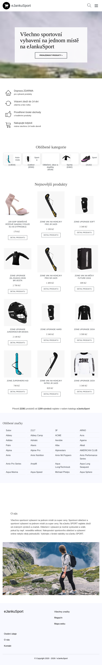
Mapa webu (59, 624)
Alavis (34, 445)
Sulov (8, 430)
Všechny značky (62, 611)
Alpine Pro (36, 450)
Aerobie (59, 440)
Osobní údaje (10, 634)
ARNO (83, 430)
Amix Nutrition (37, 455)
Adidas (9, 440)
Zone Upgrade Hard (51, 329)
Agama (83, 440)
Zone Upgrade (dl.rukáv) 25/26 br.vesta (18, 278)
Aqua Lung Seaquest (85, 465)
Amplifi (34, 463)
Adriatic (34, 440)
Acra (82, 435)
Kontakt (7, 646)
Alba (58, 445)
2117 (33, 430)
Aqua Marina (12, 472)
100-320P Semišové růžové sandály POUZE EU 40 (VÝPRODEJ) (17, 224)
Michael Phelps (63, 472)
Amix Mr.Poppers (64, 455)
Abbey (9, 435)
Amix (8, 455)
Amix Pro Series (13, 463)
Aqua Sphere (86, 472)
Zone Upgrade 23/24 (84, 329)
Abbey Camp (37, 435)
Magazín (58, 617)
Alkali (83, 445)
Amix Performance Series (89, 457)
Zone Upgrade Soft (84, 222)
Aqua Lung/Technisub (63, 465)
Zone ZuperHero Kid (17, 381)
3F (57, 430)
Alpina (9, 450)
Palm (8, 445)
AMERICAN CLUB (89, 450)
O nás (7, 640)
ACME (59, 435)
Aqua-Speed (37, 472)
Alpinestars (61, 450)
